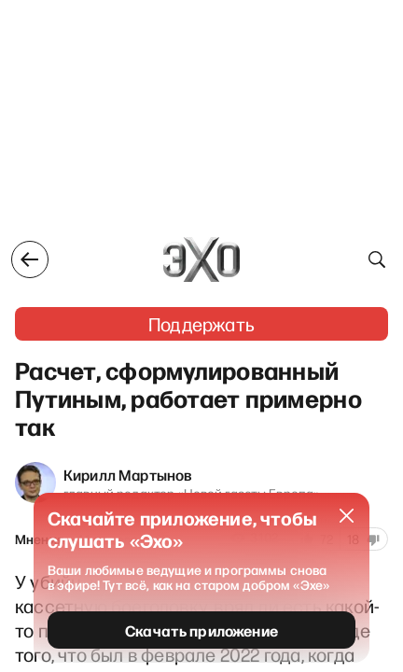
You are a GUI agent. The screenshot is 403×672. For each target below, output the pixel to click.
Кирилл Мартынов (127, 474)
